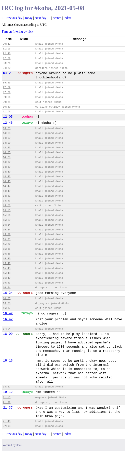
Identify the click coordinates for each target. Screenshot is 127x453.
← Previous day (12, 18)
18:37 (6, 386)
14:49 (6, 191)
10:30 (6, 106)
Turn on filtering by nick (17, 31)
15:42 (6, 263)
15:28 (6, 234)
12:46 (8, 123)
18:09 (8, 334)
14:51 (6, 195)
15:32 (6, 244)
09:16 (6, 97)
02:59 (6, 58)
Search (56, 18)
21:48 (6, 421)
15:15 (6, 210)
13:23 (6, 128)
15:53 (6, 282)
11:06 (6, 111)
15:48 (6, 273)
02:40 (6, 53)
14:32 (6, 162)
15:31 (6, 239)
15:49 (6, 277)
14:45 (6, 181)
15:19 (6, 220)
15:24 (6, 224)
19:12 (8, 392)
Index (67, 18)
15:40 (6, 258)
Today (28, 18)
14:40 (6, 171)
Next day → (42, 18)
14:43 (6, 176)
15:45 (6, 268)
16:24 (6, 287)
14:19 (6, 138)
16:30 (6, 303)
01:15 (6, 48)
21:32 (6, 402)
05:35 (6, 82)
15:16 (6, 215)
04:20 (6, 68)
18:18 (8, 361)
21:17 (6, 397)
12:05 (8, 117)
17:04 (6, 328)
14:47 (6, 186)
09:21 (6, 102)
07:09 (6, 87)
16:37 (6, 308)
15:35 (6, 249)
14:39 (6, 166)
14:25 (6, 152)
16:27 (6, 298)
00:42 (6, 43)
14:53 (6, 200)
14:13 (6, 133)
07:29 (6, 92)
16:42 (8, 313)
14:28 (6, 157)
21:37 (8, 408)
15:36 (6, 253)
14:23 (6, 147)
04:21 (8, 73)
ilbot (18, 445)
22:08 (6, 426)
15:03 (6, 205)
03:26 (6, 63)
